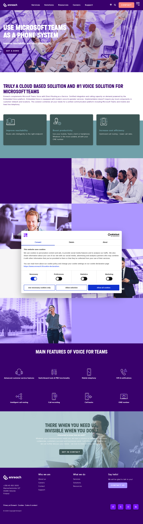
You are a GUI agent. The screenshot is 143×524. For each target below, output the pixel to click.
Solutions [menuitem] (77, 483)
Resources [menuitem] (77, 486)
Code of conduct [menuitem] (31, 505)
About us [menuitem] (42, 479)
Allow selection (71, 288)
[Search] (114, 5)
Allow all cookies (103, 288)
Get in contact (71, 452)
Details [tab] (71, 242)
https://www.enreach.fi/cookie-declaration (41, 266)
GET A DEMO (12, 51)
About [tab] (105, 242)
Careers (76, 5)
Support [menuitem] (41, 490)
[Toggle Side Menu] (138, 3)
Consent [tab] (38, 242)
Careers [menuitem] (41, 483)
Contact (126, 5)
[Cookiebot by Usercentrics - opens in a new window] (109, 235)
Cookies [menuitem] (21, 505)
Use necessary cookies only (39, 288)
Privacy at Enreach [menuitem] (10, 505)
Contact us (118, 485)
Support (89, 5)
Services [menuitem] (76, 479)
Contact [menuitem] (41, 486)
